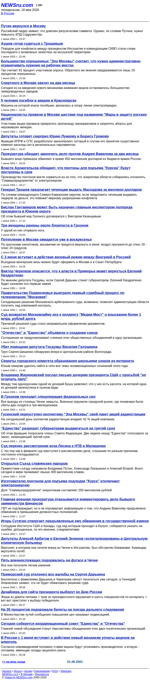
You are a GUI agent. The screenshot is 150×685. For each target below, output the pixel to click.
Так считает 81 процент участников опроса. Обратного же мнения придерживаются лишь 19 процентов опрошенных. (68, 72)
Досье (18, 671)
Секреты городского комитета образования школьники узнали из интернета (67, 361)
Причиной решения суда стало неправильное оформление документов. (53, 323)
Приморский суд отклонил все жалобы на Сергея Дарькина (53, 574)
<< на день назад (13, 661)
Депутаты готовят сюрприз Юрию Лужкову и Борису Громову (55, 136)
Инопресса (42, 674)
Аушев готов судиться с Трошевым (32, 44)
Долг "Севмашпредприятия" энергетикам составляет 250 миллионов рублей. (56, 490)
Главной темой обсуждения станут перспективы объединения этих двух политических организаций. (73, 628)
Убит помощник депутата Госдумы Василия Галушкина (49, 347)
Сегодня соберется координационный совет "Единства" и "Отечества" (63, 624)
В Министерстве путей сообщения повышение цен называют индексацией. (55, 614)
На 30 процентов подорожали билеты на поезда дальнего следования (62, 609)
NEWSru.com (17, 5)
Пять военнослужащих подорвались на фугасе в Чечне (49, 560)
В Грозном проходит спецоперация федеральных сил (48, 397)
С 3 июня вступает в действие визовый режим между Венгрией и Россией (66, 257)
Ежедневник (42, 671)
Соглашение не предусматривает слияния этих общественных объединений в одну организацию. (72, 337)
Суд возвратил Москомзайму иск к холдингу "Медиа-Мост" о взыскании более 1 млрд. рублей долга (71, 317)
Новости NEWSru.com (19, 677)
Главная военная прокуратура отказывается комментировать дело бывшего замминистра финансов (68, 501)
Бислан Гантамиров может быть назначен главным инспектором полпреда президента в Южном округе (66, 209)
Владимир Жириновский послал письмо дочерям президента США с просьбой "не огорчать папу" (73, 377)
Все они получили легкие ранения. (26, 565)
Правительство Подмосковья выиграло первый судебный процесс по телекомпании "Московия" (62, 295)
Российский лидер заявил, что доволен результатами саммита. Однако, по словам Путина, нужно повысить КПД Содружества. (72, 32)
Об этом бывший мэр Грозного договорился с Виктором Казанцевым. (51, 216)
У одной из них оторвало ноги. (23, 230)
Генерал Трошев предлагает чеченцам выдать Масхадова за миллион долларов (71, 190)
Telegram (66, 671)
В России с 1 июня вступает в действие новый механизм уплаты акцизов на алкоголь (68, 640)
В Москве (27, 674)
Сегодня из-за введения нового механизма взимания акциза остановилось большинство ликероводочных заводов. (65, 89)
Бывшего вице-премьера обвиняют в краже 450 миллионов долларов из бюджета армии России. (71, 158)
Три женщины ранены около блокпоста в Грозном (44, 225)
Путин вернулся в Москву (23, 26)
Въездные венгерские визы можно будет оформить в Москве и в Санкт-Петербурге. (61, 262)
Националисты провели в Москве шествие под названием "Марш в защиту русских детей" (74, 117)
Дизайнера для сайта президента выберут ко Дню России (51, 592)
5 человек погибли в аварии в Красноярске (38, 100)
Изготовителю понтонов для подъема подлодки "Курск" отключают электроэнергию (60, 483)
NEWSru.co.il (10, 674)
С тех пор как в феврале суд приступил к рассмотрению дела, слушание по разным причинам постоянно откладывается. (69, 452)
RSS (55, 671)
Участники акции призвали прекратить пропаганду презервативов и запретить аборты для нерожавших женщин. (66, 125)
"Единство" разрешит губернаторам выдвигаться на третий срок (58, 428)
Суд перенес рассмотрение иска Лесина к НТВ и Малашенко (53, 446)
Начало (7, 671)
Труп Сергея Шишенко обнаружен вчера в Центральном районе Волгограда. (56, 351)
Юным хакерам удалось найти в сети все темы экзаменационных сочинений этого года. (65, 366)
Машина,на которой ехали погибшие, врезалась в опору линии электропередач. (59, 105)
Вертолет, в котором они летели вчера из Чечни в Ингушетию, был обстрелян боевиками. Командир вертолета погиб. (73, 549)
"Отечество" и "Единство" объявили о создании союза (49, 333)
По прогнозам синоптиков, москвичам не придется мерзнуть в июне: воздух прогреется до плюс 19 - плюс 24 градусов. (74, 246)
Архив (28, 671)
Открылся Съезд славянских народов (34, 463)
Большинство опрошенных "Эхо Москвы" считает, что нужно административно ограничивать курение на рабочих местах (71, 63)
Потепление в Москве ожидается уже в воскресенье (46, 239)
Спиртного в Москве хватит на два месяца (38, 83)
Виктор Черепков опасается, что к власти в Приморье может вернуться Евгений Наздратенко (71, 273)
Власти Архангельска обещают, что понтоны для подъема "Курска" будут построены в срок (65, 170)
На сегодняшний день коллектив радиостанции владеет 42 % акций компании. (58, 419)
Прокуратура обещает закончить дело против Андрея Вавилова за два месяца (70, 154)
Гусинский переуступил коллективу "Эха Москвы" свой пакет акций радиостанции (73, 414)
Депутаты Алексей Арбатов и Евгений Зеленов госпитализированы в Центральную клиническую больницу (74, 541)
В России (7, 13)
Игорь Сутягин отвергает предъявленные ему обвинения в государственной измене (75, 521)
